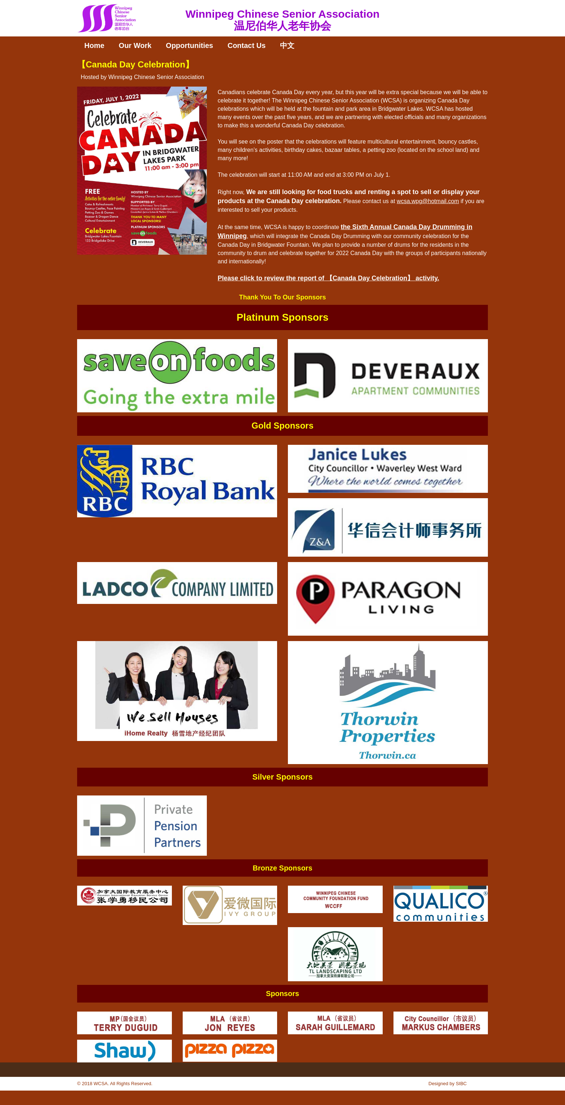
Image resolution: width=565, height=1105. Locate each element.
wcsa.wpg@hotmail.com (428, 201)
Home (94, 45)
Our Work (135, 45)
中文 (287, 45)
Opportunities (189, 45)
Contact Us (246, 45)
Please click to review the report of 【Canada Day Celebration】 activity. (328, 278)
